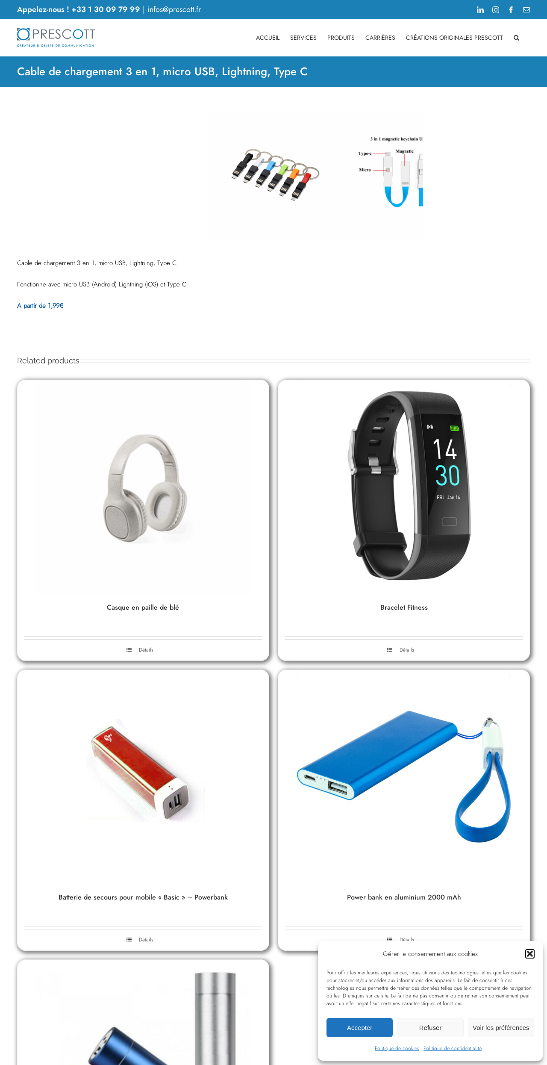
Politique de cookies (397, 1048)
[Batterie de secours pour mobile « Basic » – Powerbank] (143, 863)
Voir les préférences (501, 1027)
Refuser (430, 1027)
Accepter (359, 1027)
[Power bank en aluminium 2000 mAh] (403, 863)
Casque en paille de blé (143, 693)
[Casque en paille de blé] (143, 573)
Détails (146, 736)
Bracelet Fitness (404, 693)
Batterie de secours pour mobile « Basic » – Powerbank (143, 983)
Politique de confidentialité (452, 1048)
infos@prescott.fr (174, 9)
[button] (530, 954)
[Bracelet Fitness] (403, 573)
